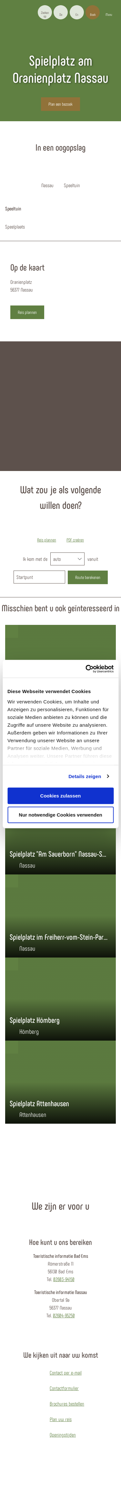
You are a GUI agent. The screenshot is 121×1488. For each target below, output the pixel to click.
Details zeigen (84, 776)
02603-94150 (64, 1279)
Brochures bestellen (67, 1403)
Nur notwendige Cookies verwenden (60, 815)
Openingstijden (63, 1434)
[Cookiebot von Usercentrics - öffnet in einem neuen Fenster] (86, 669)
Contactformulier (64, 1388)
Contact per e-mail (66, 1372)
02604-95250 (64, 1315)
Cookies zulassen (60, 795)
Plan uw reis (61, 1419)
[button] (61, 12)
